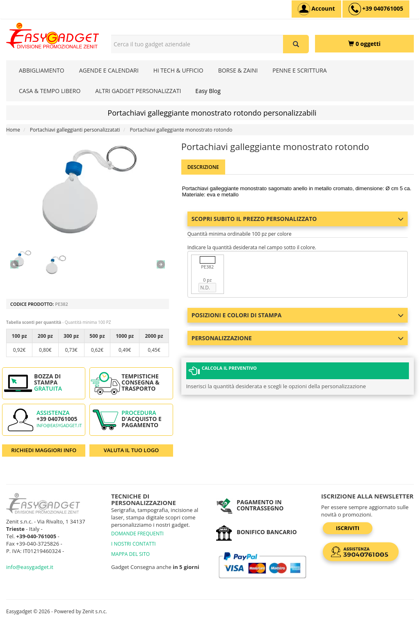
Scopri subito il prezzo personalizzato (298, 219)
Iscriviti (347, 528)
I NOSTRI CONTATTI (133, 543)
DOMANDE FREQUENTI (137, 533)
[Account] (316, 9)
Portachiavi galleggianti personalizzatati (75, 129)
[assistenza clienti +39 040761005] (375, 9)
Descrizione (203, 167)
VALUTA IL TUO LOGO (131, 450)
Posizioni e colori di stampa (298, 315)
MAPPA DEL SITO (130, 554)
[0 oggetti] (364, 43)
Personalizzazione (298, 338)
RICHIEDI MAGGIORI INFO (43, 450)
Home (13, 129)
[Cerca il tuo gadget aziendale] (296, 44)
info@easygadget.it (59, 425)
